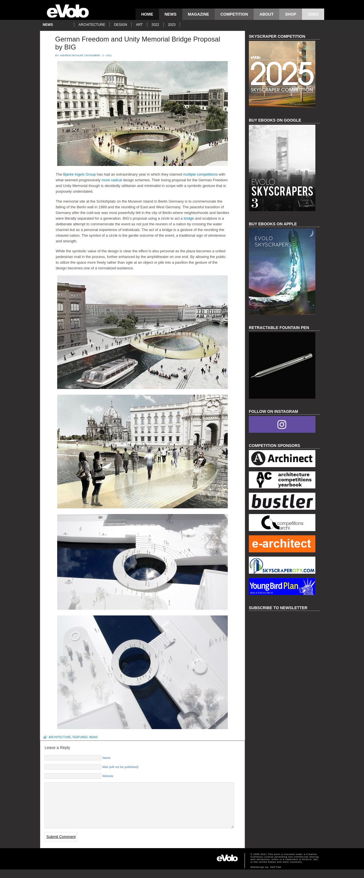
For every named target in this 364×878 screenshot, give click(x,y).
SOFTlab (275, 875)
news (171, 14)
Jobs (313, 14)
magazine (198, 14)
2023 (172, 25)
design (120, 25)
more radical (111, 180)
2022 (155, 25)
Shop (290, 14)
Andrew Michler (71, 55)
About (266, 14)
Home (147, 14)
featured (80, 737)
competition (234, 14)
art (139, 25)
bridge (188, 218)
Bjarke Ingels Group (79, 174)
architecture (91, 25)
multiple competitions (200, 174)
